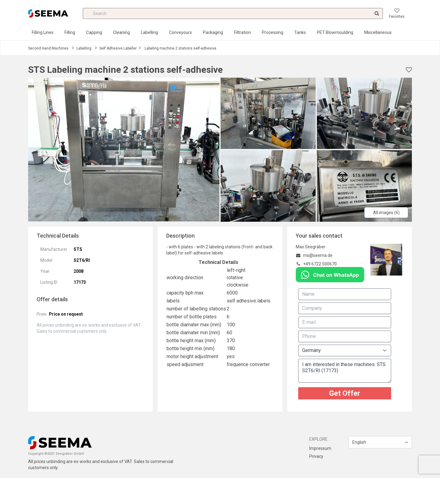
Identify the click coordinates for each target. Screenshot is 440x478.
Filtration (242, 32)
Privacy (316, 456)
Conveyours (180, 32)
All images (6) (386, 212)
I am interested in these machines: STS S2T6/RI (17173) (344, 371)
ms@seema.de (317, 255)
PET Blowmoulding (335, 32)
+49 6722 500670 (320, 263)
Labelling (149, 32)
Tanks (300, 32)
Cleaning (121, 32)
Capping (94, 32)
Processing (272, 32)
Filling (69, 32)
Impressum (320, 448)
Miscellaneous (378, 32)
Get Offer (344, 393)
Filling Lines (42, 32)
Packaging (213, 32)
